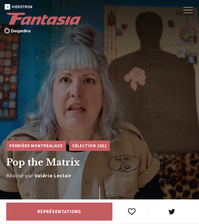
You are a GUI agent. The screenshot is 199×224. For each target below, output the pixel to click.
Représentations (59, 211)
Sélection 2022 (89, 145)
